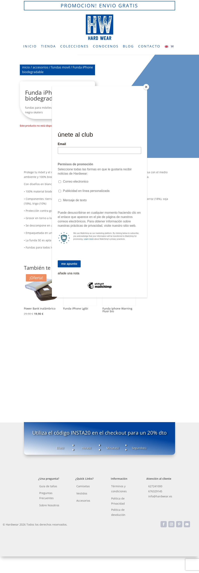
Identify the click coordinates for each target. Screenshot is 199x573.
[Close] (146, 87)
